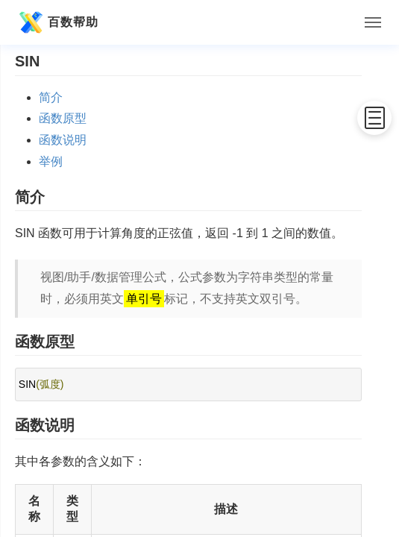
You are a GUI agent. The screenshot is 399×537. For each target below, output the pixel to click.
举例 (51, 161)
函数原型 (63, 118)
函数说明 (63, 140)
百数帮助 (56, 22)
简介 (51, 97)
